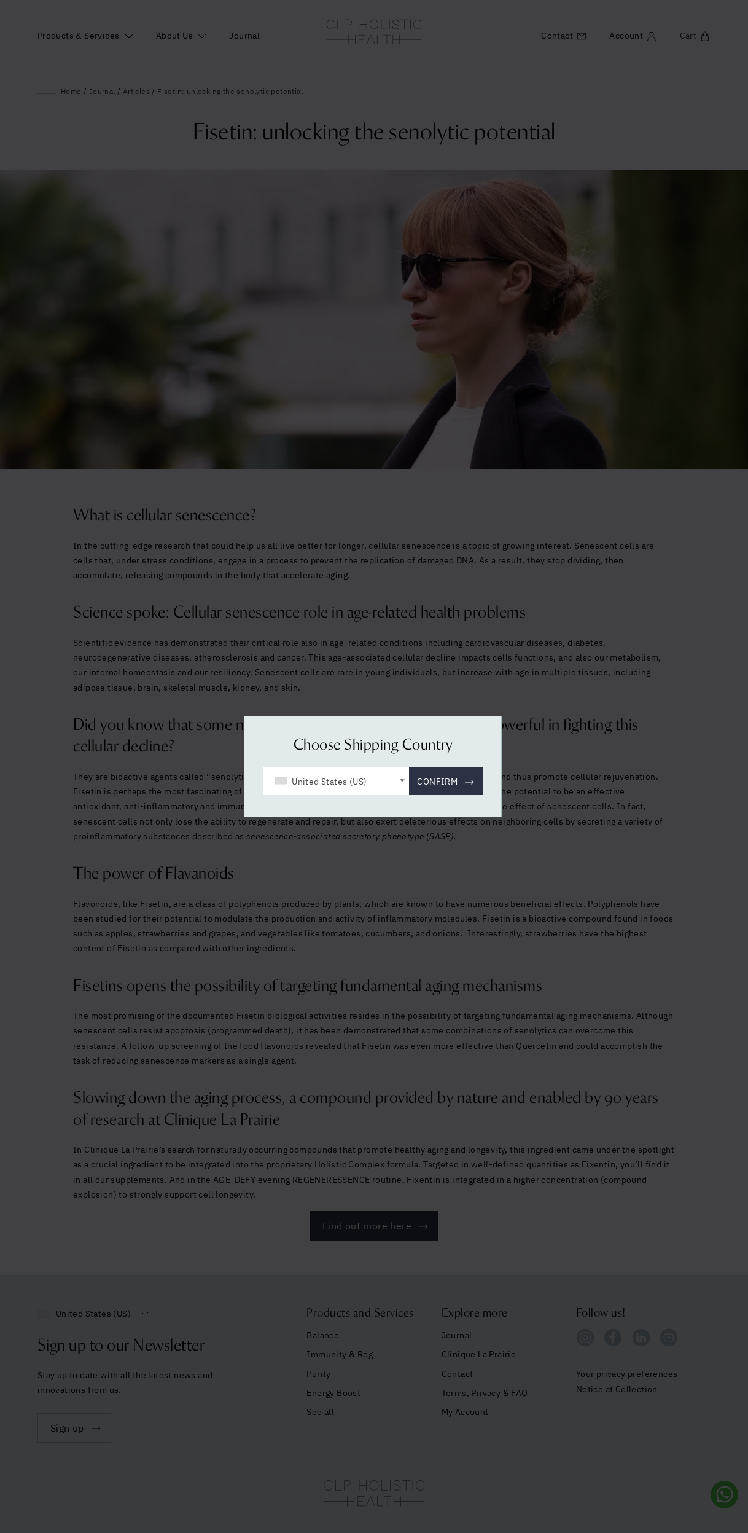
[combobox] (336, 781)
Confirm (437, 781)
